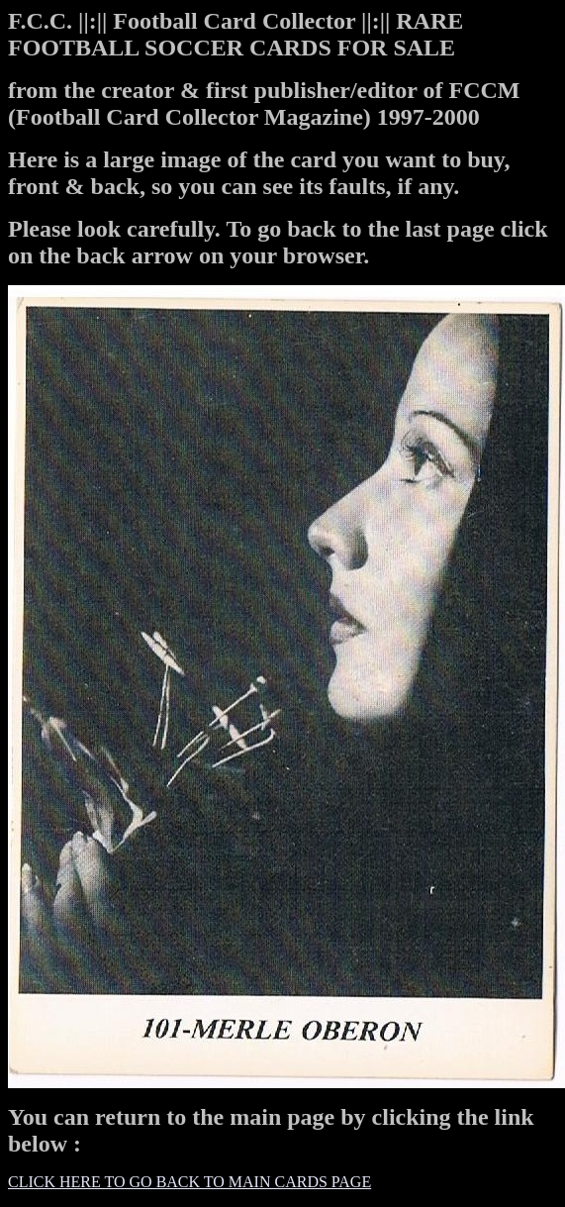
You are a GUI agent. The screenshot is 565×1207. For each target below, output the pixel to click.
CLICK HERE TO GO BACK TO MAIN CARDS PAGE (189, 1181)
